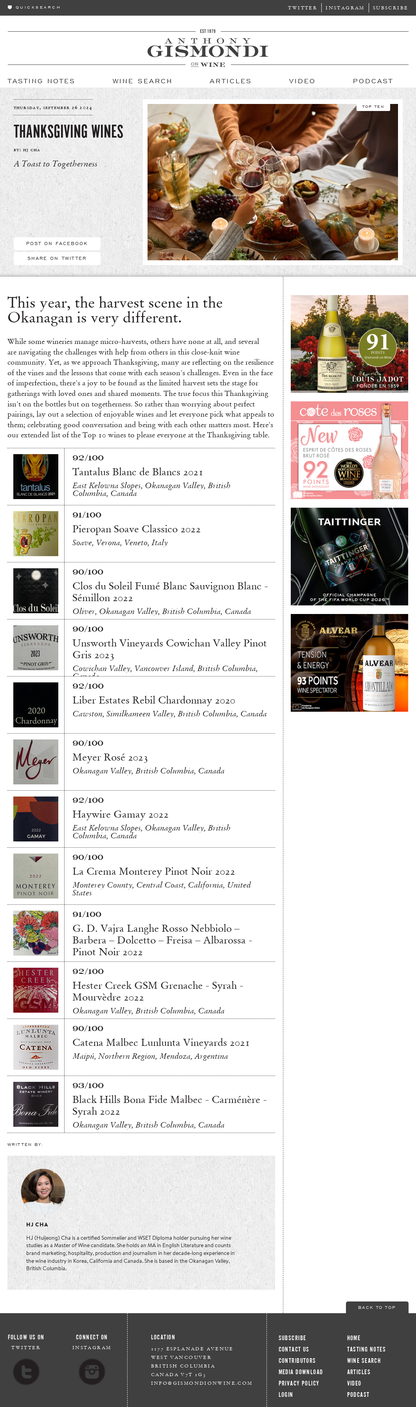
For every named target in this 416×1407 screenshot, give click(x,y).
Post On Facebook (57, 243)
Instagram (345, 8)
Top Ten (373, 106)
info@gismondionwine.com (202, 1383)
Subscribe (391, 8)
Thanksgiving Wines (68, 131)
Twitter (302, 8)
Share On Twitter (57, 258)
